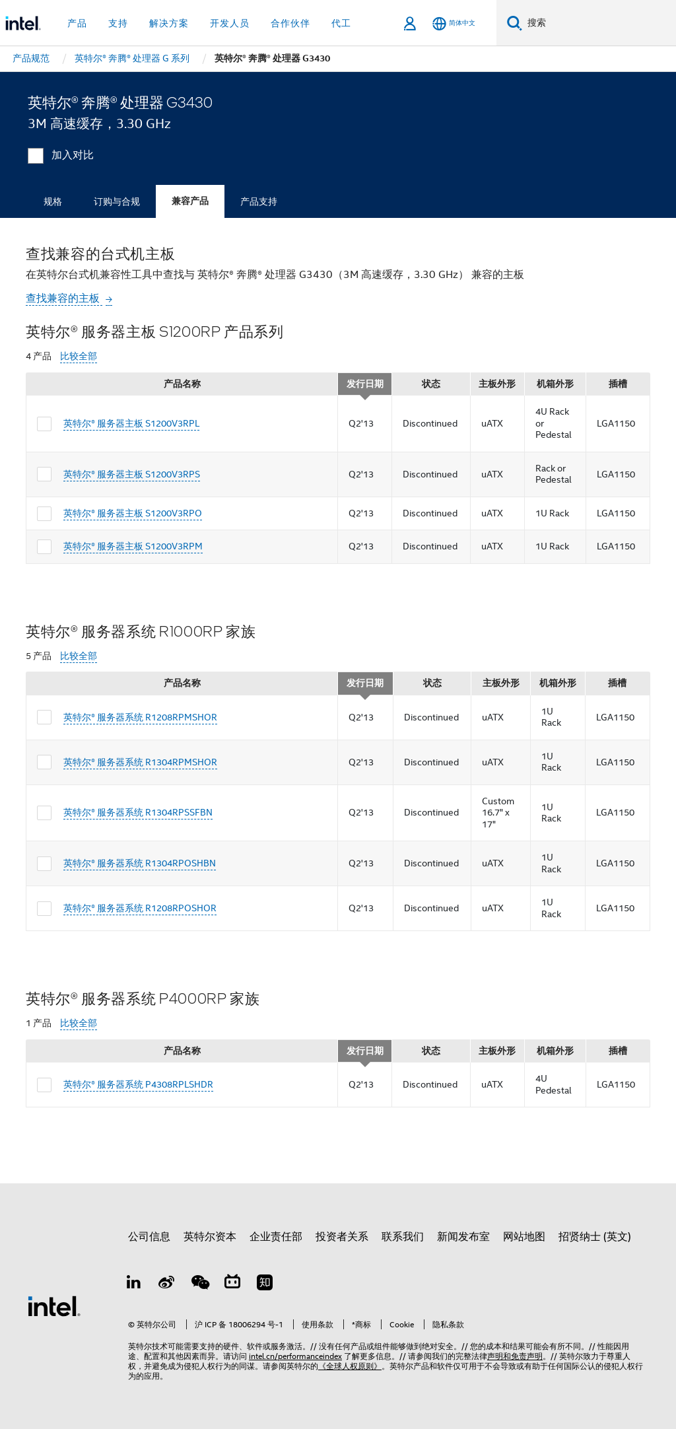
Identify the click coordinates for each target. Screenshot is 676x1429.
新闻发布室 (463, 1236)
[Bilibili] (232, 1284)
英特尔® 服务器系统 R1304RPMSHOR (140, 762)
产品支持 (258, 201)
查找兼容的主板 (64, 298)
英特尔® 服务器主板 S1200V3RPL (131, 423)
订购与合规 (117, 201)
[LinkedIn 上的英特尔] (134, 1284)
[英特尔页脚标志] (54, 1305)
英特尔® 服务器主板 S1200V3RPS (131, 474)
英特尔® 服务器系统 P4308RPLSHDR (138, 1084)
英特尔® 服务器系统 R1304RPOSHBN (139, 863)
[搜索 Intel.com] (599, 23)
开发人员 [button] (230, 23)
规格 (53, 201)
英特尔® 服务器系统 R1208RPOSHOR (140, 908)
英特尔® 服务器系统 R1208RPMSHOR (140, 717)
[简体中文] (454, 23)
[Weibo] (167, 1284)
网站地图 (524, 1236)
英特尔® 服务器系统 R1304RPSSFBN (138, 812)
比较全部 (78, 356)
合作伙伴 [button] (290, 23)
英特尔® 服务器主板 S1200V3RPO (132, 513)
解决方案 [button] (169, 23)
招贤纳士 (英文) (594, 1236)
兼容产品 (190, 201)
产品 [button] (77, 23)
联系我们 (403, 1236)
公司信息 (149, 1236)
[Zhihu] (265, 1284)
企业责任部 (276, 1236)
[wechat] (199, 1284)
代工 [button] (341, 23)
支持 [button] (118, 23)
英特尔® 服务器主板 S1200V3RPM (133, 546)
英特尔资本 (210, 1236)
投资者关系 (342, 1236)
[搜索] (514, 23)
